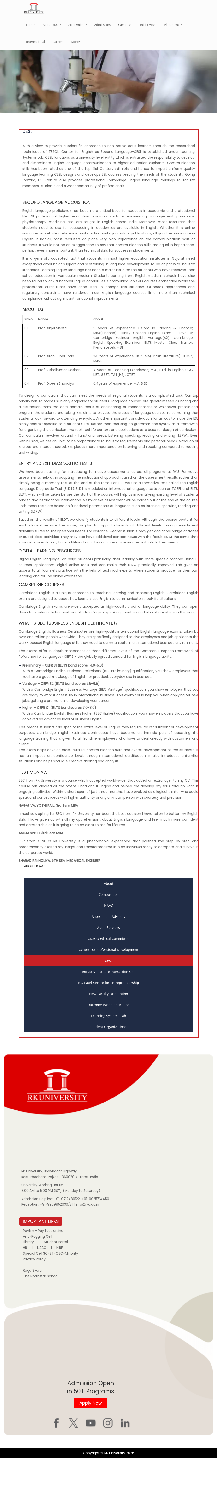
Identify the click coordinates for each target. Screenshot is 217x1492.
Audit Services (108, 961)
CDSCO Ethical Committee (108, 972)
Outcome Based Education (108, 1038)
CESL (108, 994)
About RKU (52, 25)
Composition (109, 928)
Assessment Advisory (108, 950)
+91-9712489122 (67, 1232)
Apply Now (90, 1437)
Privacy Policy (34, 1293)
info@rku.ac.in (87, 1238)
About (108, 917)
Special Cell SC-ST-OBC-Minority (50, 1287)
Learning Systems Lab (108, 1049)
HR (25, 1281)
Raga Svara (32, 1304)
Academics (77, 25)
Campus (125, 25)
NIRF (59, 1281)
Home (30, 25)
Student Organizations (108, 1060)
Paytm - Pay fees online (43, 1264)
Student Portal (56, 1276)
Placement (173, 25)
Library (28, 1276)
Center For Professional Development (108, 983)
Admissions (102, 25)
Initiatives (148, 25)
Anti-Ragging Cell (37, 1270)
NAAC (108, 939)
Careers (58, 42)
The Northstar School (40, 1310)
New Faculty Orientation (108, 1027)
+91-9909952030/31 (57, 1238)
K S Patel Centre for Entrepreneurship (108, 1016)
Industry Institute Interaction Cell (108, 1005)
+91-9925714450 (95, 1232)
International (35, 42)
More (76, 42)
